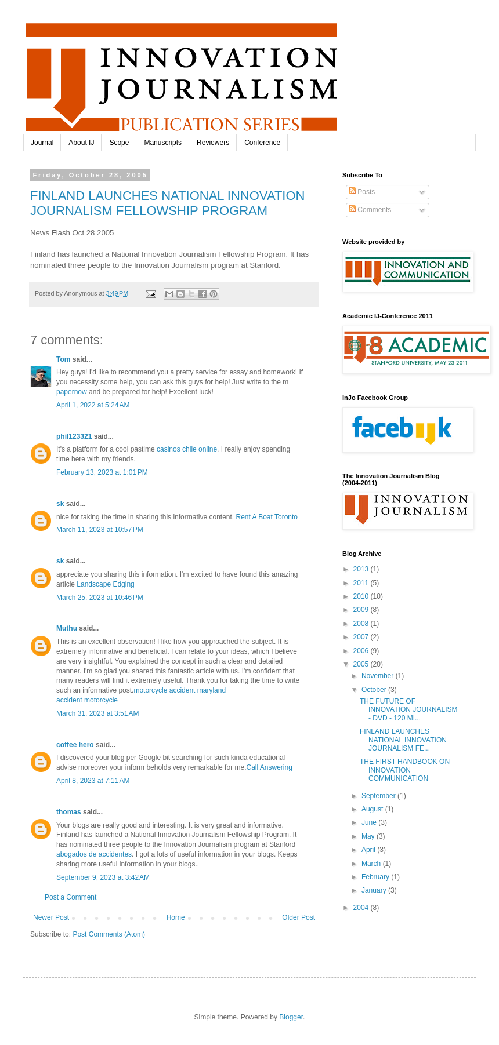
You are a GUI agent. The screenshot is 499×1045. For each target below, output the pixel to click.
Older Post (298, 917)
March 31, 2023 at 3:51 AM (97, 713)
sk (60, 504)
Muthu (66, 628)
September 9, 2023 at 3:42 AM (103, 877)
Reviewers (213, 143)
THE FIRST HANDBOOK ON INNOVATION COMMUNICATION (405, 770)
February (376, 877)
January (374, 890)
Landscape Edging (105, 584)
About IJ (81, 143)
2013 (362, 569)
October (374, 690)
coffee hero (75, 745)
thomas (68, 812)
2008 (362, 624)
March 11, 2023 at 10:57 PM (99, 530)
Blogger (291, 1017)
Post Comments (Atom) (109, 934)
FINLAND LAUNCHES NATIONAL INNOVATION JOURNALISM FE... (403, 739)
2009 (362, 610)
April (369, 850)
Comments (370, 210)
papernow (71, 392)
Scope (119, 143)
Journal (42, 143)
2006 (362, 651)
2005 (362, 664)
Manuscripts (163, 143)
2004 (362, 908)
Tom (63, 359)
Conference (262, 143)
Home (176, 917)
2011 (362, 583)
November (378, 676)
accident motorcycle (87, 700)
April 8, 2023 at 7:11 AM (92, 781)
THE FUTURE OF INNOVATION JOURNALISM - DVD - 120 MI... (409, 709)
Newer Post (51, 917)
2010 (362, 596)
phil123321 (74, 436)
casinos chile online (187, 449)
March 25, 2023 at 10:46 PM (99, 597)
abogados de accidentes (94, 854)
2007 (362, 637)
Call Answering (269, 767)
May (369, 836)
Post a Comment (70, 897)
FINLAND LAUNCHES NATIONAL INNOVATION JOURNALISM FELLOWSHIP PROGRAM (167, 203)
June (369, 822)
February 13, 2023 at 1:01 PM (102, 472)
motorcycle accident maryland (179, 690)
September (379, 796)
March (372, 864)
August (373, 809)
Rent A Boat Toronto (267, 517)
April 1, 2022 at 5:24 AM (92, 405)
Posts (362, 192)
